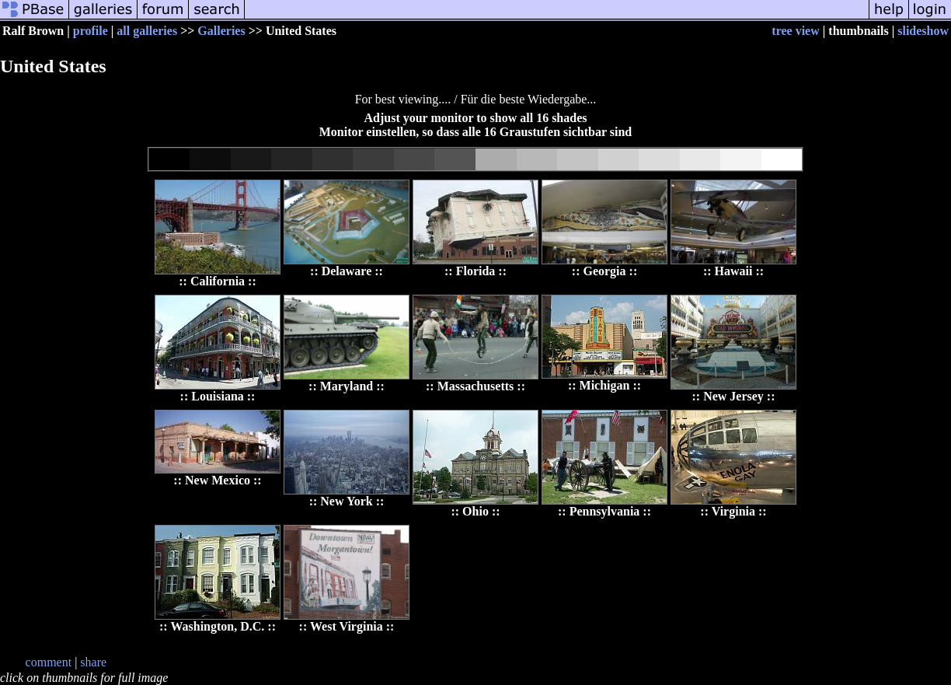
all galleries (147, 30)
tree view (795, 30)
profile (90, 30)
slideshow (923, 30)
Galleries (221, 30)
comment (49, 662)
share (93, 662)
